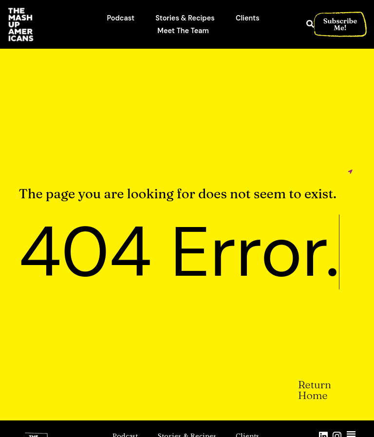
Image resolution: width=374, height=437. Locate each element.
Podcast (121, 18)
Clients (248, 18)
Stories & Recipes (185, 18)
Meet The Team (182, 30)
